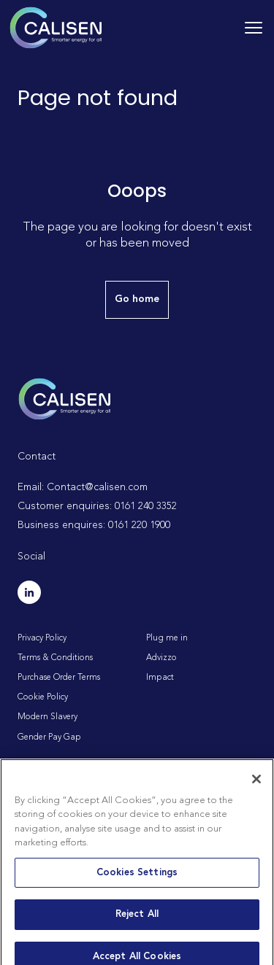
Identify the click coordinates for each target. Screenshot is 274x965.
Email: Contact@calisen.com (83, 487)
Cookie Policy (43, 697)
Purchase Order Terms (59, 677)
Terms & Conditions (55, 658)
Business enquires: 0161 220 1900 (94, 525)
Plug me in (167, 638)
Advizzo (161, 658)
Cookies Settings (137, 879)
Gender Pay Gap (49, 737)
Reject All (137, 921)
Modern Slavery (47, 717)
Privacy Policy (42, 638)
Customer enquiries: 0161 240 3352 (97, 506)
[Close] (256, 786)
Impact (160, 677)
